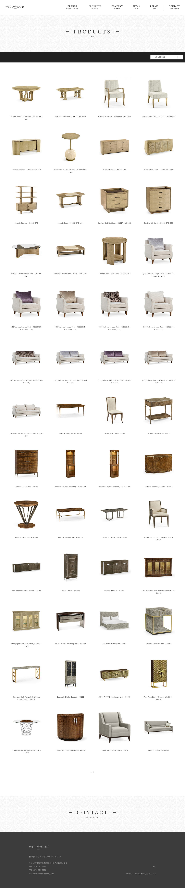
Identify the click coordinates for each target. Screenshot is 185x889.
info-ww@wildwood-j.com (45, 874)
